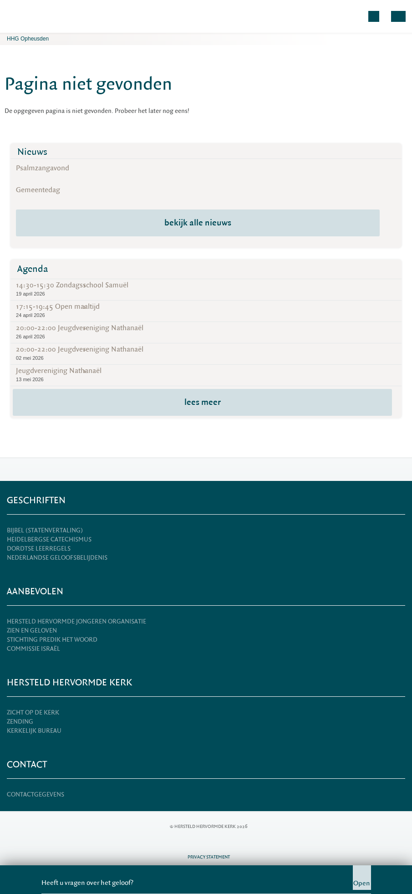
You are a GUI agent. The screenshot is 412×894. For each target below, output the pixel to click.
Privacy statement (209, 857)
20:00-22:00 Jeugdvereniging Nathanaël (206, 331)
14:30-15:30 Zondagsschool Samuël (206, 289)
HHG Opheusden (28, 39)
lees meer (202, 402)
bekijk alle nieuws (197, 222)
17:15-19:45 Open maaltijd (206, 310)
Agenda (32, 269)
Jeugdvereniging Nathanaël (206, 374)
